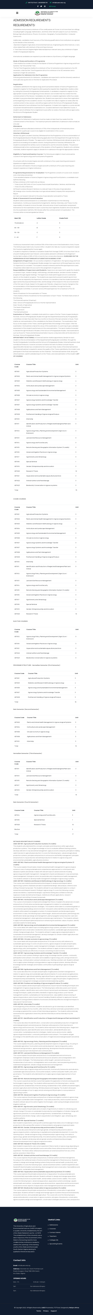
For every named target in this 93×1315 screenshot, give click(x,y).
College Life (53, 1240)
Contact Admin (55, 1232)
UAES (43, 1308)
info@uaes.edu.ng (58, 3)
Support (54, 1311)
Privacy (45, 1311)
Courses (52, 1229)
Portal (52, 6)
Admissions (53, 1225)
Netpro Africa (74, 1308)
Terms (38, 1311)
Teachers (52, 1236)
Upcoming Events (55, 1244)
